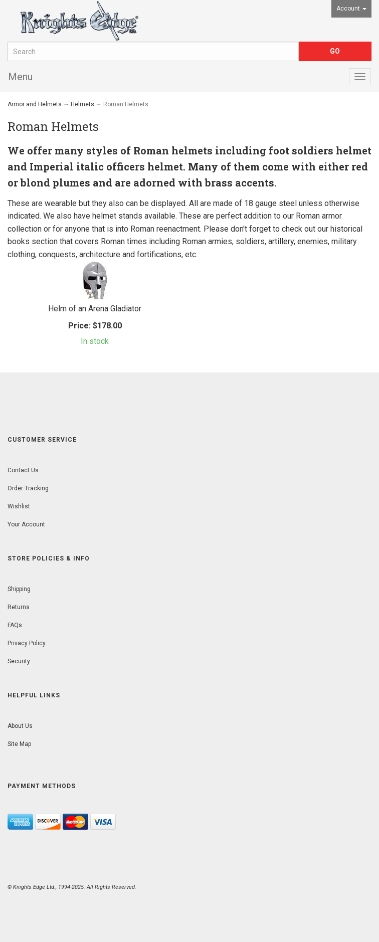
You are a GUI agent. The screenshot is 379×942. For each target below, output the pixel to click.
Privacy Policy (27, 643)
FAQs (15, 625)
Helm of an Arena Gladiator (94, 308)
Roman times (124, 241)
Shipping (19, 589)
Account (351, 8)
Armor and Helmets (35, 104)
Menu (20, 77)
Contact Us (23, 470)
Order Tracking (28, 488)
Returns (19, 607)
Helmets (82, 104)
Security (19, 661)
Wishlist (19, 506)
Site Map (19, 743)
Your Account (26, 524)
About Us (20, 725)
